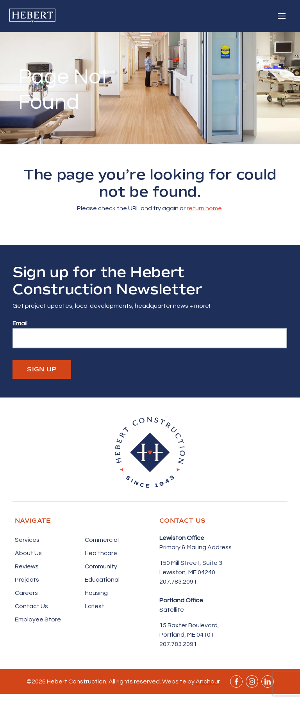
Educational (102, 580)
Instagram (252, 681)
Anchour (208, 681)
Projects (27, 580)
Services (27, 540)
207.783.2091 (178, 582)
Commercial (102, 540)
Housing (96, 593)
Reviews (27, 566)
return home (204, 208)
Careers (26, 593)
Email (19, 323)
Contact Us (31, 606)
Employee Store (38, 619)
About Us (28, 553)
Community (101, 566)
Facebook (236, 681)
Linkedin (267, 681)
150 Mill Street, (180, 563)
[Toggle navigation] (282, 16)
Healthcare (101, 553)
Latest (94, 606)
